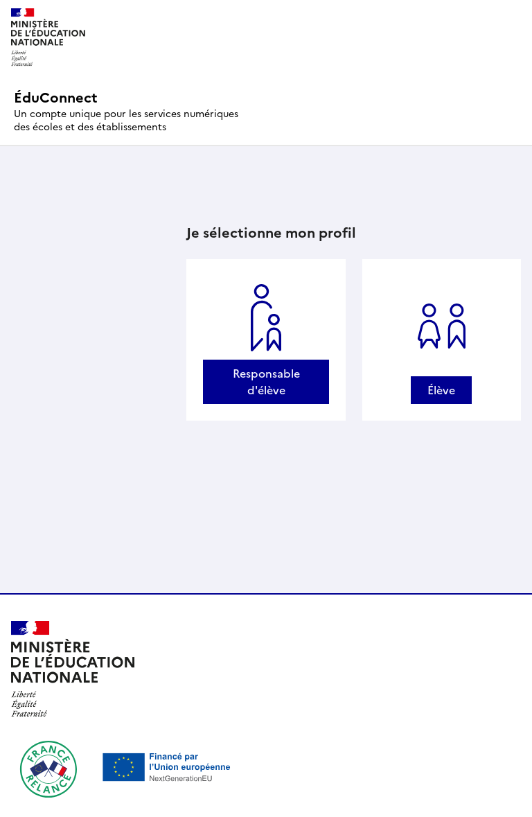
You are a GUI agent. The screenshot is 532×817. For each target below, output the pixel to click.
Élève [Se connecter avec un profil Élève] (441, 390)
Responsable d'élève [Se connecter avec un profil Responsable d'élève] (266, 381)
